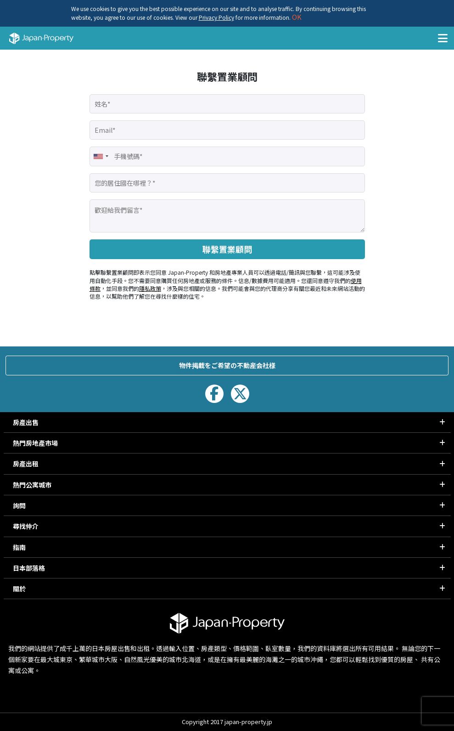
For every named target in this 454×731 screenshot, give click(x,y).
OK (296, 17)
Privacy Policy (216, 17)
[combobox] (100, 156)
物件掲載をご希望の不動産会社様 (227, 365)
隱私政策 (150, 288)
